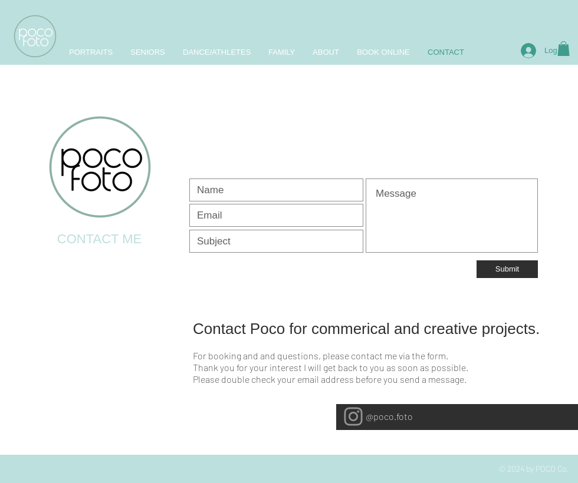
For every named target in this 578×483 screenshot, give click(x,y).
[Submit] (507, 269)
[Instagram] (353, 416)
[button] (563, 48)
